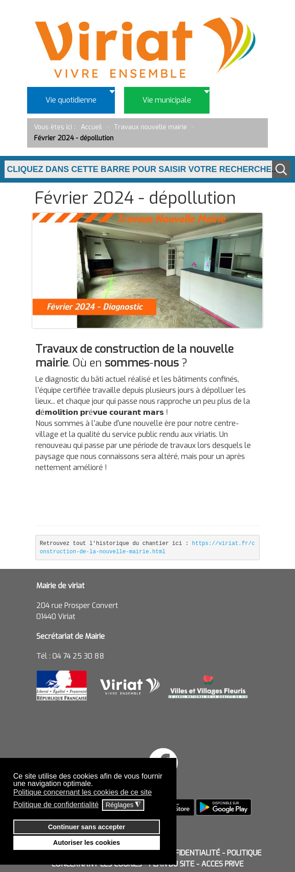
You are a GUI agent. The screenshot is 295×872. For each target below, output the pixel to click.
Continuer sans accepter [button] (86, 827)
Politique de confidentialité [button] (56, 805)
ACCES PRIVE (222, 864)
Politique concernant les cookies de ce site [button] (82, 792)
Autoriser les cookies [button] (86, 842)
